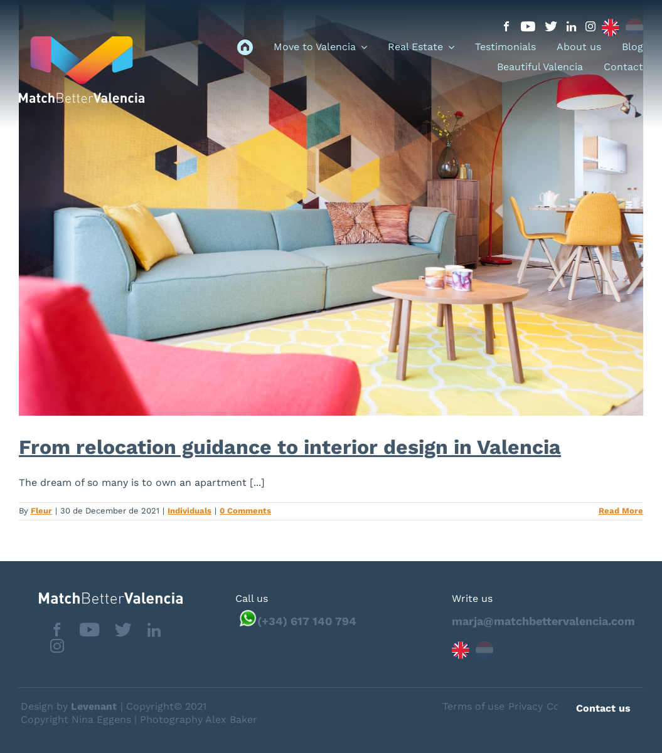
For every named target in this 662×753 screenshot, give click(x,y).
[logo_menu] (81, 41)
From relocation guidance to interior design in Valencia (290, 447)
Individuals (189, 510)
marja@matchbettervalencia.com (543, 621)
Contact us (603, 708)
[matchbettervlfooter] (101, 597)
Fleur (41, 510)
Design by (69, 706)
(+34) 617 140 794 (306, 621)
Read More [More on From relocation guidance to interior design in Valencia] (621, 510)
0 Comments (245, 510)
